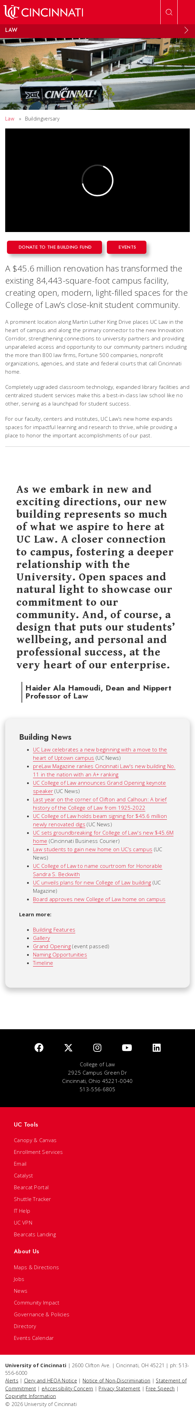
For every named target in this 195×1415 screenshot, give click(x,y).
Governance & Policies (41, 1314)
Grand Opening (52, 946)
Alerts (11, 1380)
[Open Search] (169, 12)
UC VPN (23, 1222)
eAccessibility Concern (67, 1388)
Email (20, 1163)
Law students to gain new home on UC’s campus (92, 849)
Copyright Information (30, 1396)
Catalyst (23, 1175)
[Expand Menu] (186, 30)
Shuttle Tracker (32, 1198)
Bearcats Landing (35, 1234)
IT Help (22, 1210)
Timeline (43, 962)
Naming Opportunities (60, 954)
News (20, 1290)
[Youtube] (127, 1048)
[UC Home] (43, 12)
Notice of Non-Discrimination (116, 1380)
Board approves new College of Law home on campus (99, 899)
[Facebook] (38, 1048)
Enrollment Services (38, 1151)
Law (9, 118)
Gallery (41, 937)
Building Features (54, 929)
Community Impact (36, 1302)
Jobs (19, 1278)
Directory (25, 1326)
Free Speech (160, 1388)
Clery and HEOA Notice (50, 1380)
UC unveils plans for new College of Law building (92, 882)
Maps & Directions (36, 1267)
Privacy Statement (119, 1388)
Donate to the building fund (55, 247)
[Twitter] (68, 1048)
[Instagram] (97, 1048)
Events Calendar (34, 1337)
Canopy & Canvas (35, 1140)
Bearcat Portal (31, 1187)
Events (127, 247)
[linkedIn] (157, 1048)
